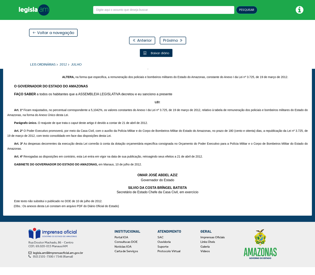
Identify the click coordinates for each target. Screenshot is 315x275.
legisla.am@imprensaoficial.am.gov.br (55, 261)
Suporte (163, 254)
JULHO (76, 65)
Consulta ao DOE (126, 250)
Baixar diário (159, 53)
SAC (161, 245)
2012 (63, 65)
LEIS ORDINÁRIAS (43, 65)
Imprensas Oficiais (212, 245)
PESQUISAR (246, 10)
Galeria (205, 254)
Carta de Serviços (126, 259)
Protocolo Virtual (169, 259)
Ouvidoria (164, 250)
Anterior (142, 40)
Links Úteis (207, 250)
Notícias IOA (123, 254)
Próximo (173, 40)
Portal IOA (121, 245)
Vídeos (205, 259)
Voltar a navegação (53, 32)
